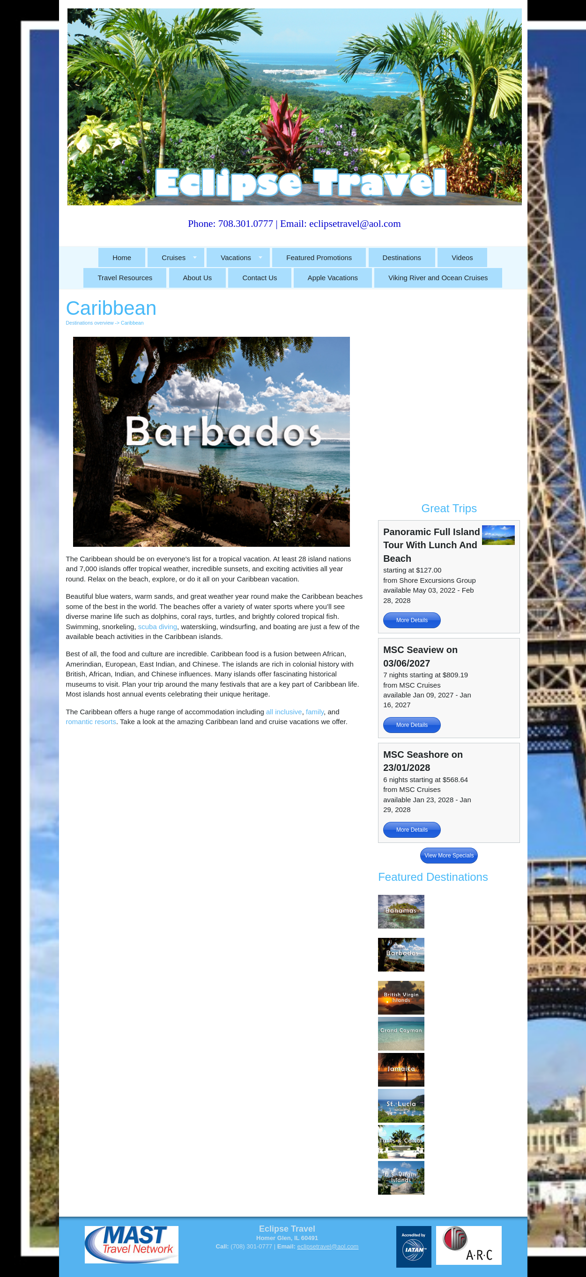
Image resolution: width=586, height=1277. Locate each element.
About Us (197, 278)
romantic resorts (91, 722)
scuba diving (157, 627)
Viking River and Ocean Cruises (438, 278)
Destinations (402, 257)
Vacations (236, 257)
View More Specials (449, 855)
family (315, 712)
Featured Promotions (319, 257)
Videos (462, 257)
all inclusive (284, 712)
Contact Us (259, 278)
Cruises (173, 257)
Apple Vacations (333, 278)
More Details (412, 620)
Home (121, 257)
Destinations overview (90, 323)
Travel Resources (124, 278)
